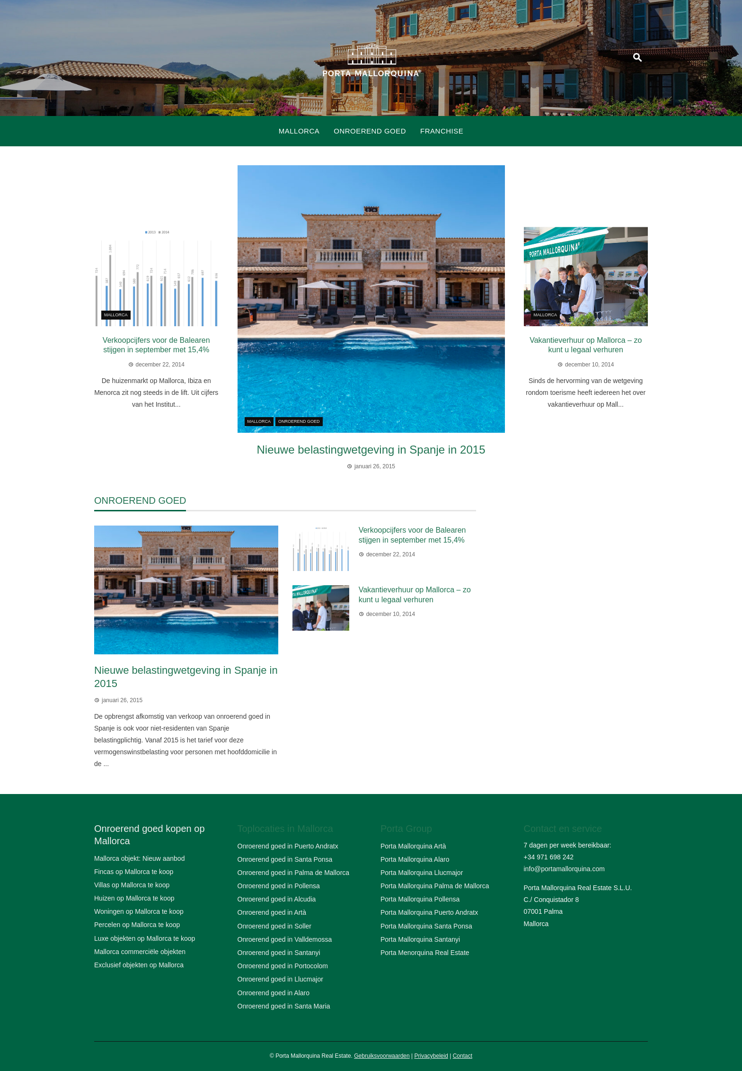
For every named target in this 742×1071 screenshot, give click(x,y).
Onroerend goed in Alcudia (277, 899)
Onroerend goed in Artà (272, 912)
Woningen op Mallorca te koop (139, 911)
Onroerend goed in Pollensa (279, 886)
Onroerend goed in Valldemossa (285, 939)
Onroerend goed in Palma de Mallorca (294, 872)
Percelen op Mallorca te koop (137, 924)
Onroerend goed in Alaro (274, 993)
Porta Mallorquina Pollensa (419, 899)
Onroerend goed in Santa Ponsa (285, 859)
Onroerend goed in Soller (274, 926)
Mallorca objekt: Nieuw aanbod (139, 858)
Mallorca (299, 131)
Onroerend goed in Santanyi (279, 952)
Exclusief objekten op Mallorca (139, 965)
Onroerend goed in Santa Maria (284, 1006)
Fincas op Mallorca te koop (133, 871)
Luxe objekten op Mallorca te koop (144, 938)
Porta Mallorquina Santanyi (420, 939)
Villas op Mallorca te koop (131, 885)
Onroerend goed (370, 131)
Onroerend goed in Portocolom (283, 966)
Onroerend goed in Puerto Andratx (288, 846)
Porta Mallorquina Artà (413, 846)
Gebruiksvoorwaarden (381, 1056)
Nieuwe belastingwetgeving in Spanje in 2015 (371, 449)
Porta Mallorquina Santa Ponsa (426, 926)
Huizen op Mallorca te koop (134, 898)
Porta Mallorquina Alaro (415, 859)
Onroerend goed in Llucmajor (280, 979)
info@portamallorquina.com (564, 869)
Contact (462, 1056)
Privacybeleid (431, 1056)
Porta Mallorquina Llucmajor (421, 872)
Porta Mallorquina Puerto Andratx (429, 912)
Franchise (441, 131)
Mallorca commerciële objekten (140, 951)
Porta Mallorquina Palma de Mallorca (434, 886)
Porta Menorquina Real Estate (424, 952)
